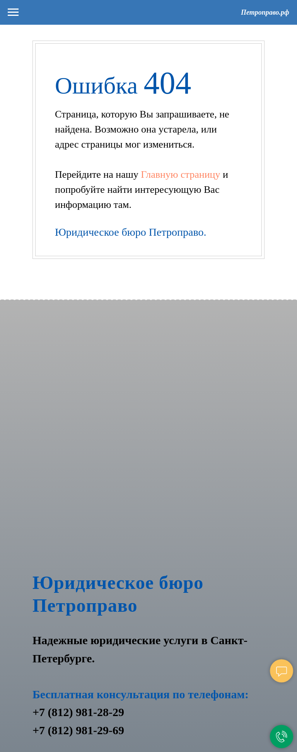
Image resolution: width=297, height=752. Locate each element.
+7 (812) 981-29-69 (78, 730)
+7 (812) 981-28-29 (78, 712)
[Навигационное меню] (13, 12)
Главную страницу (182, 174)
